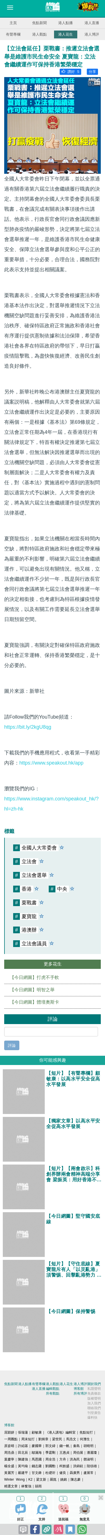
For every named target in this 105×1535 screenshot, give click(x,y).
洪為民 (75, 1459)
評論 (12, 1045)
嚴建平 (23, 1473)
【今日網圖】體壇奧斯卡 (34, 1002)
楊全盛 (9, 1466)
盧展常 (88, 1473)
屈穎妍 (9, 1432)
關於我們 (94, 1384)
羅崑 (53, 1479)
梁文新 (41, 1479)
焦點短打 (86, 1432)
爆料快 (92, 1418)
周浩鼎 (9, 1453)
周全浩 (50, 1459)
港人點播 (65, 23)
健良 (62, 1473)
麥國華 (37, 1446)
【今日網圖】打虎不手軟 (34, 977)
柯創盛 (64, 1466)
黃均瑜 (23, 1466)
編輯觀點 (52, 1389)
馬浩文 (71, 1439)
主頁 (13, 23)
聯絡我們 (94, 1408)
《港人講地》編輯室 (60, 1432)
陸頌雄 (92, 1466)
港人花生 (65, 34)
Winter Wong (14, 1479)
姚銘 (63, 1479)
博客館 (79, 1389)
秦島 (76, 1446)
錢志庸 (37, 1466)
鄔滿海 (37, 1453)
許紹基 (23, 1446)
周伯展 (78, 1453)
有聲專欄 (13, 34)
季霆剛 (50, 1453)
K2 (30, 1479)
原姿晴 (9, 1446)
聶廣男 (75, 1473)
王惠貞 (64, 1453)
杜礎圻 (50, 1473)
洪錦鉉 (78, 1466)
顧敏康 (37, 1432)
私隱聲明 (94, 1389)
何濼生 (85, 1439)
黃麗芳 (9, 1473)
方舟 (62, 1459)
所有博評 (80, 1393)
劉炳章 (43, 1439)
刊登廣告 (94, 1413)
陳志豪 (76, 1479)
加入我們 (94, 1403)
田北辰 (23, 1453)
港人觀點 (39, 34)
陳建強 (23, 1459)
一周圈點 (11, 1439)
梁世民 (57, 1439)
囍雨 (38, 1486)
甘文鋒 (37, 1473)
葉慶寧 (9, 1459)
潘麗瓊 (92, 1453)
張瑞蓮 (23, 1432)
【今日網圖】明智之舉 (32, 989)
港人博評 (92, 34)
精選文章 (11, 1486)
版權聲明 (94, 1398)
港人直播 (92, 23)
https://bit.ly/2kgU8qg (27, 727)
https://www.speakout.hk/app (51, 763)
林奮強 (26, 1486)
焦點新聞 (39, 23)
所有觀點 (52, 1393)
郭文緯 (50, 1446)
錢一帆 (64, 1446)
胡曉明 (88, 1446)
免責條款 (94, 1393)
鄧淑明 (88, 1459)
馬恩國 (37, 1459)
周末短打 (28, 1439)
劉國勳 (50, 1466)
